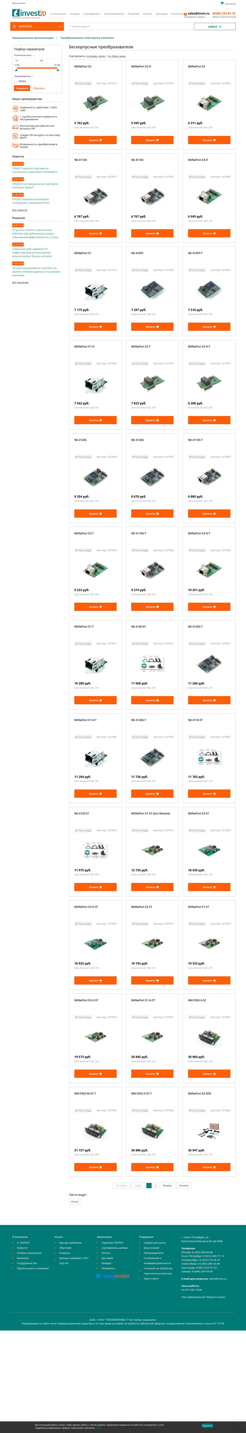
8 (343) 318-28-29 (210, 1362)
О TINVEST (23, 1345)
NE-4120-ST (81, 882)
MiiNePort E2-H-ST (86, 1086)
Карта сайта (151, 1381)
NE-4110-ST (195, 780)
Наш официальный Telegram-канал (203, 1399)
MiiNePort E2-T (141, 372)
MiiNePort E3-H (198, 168)
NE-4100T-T (195, 270)
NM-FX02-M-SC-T (85, 1187)
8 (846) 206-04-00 (202, 1373)
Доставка (162, 13)
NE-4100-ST (138, 678)
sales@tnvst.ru (218, 1381)
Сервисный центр (155, 1345)
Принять (207, 1425)
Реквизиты (108, 1370)
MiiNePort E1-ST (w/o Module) (150, 882)
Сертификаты (91, 13)
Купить (95, 148)
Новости (22, 1350)
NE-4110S (137, 168)
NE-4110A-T (138, 576)
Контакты (177, 13)
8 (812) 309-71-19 (213, 1358)
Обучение (65, 1350)
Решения (133, 13)
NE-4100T (137, 270)
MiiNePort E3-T (84, 576)
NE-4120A (137, 474)
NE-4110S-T (195, 474)
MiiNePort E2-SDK (199, 1187)
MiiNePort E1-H (84, 372)
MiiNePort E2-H (141, 66)
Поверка (64, 1355)
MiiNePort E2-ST (141, 984)
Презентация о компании (33, 1370)
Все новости (19, 210)
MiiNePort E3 (196, 66)
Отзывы (75, 13)
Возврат (106, 1365)
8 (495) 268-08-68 (202, 1354)
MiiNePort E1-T (84, 678)
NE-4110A (80, 168)
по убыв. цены (117, 56)
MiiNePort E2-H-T (199, 372)
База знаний (151, 1350)
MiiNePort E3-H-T (199, 576)
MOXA (22, 81)
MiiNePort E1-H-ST (143, 1086)
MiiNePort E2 (82, 66)
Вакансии (23, 1360)
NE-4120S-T (195, 678)
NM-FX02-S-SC (197, 1086)
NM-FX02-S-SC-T (141, 1187)
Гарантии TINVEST (112, 1345)
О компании (58, 13)
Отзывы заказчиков (29, 1355)
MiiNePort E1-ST (198, 984)
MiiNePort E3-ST (198, 882)
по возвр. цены (95, 56)
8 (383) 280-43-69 (209, 1366)
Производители (114, 13)
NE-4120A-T (138, 780)
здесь (98, 1428)
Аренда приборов (70, 1345)
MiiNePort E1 (82, 270)
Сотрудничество (27, 1365)
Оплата (147, 13)
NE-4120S (80, 474)
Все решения (20, 282)
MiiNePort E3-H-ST (86, 984)
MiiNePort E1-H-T (85, 780)
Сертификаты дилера (114, 1350)
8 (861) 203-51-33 (206, 1370)
